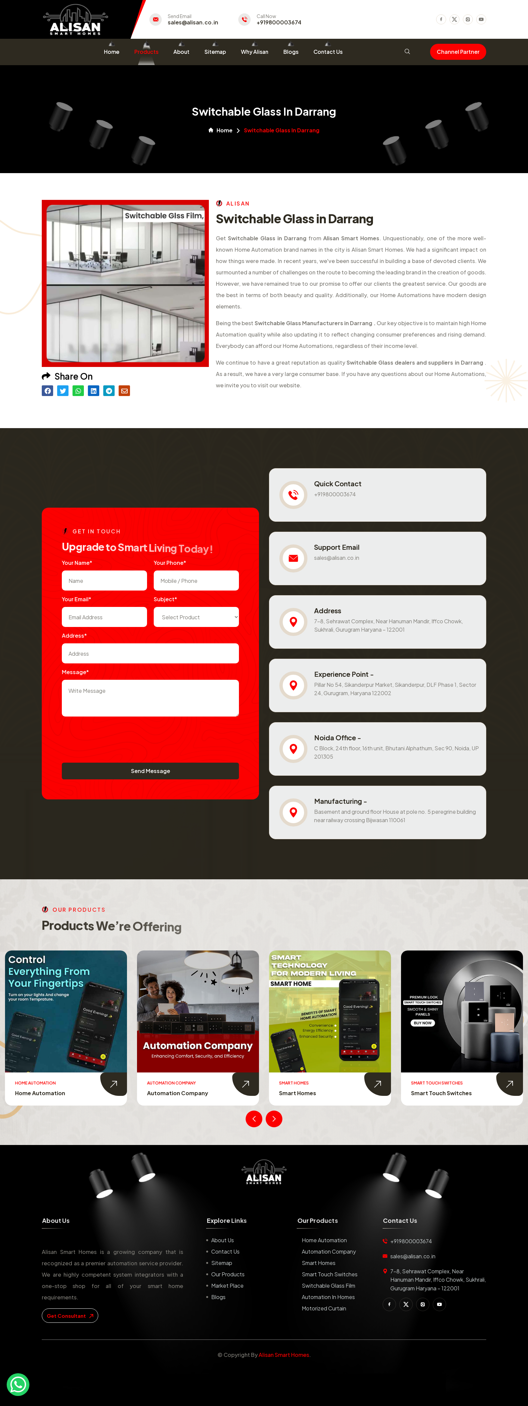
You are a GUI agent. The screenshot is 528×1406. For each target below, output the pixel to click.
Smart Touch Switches (441, 1093)
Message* (75, 671)
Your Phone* (170, 562)
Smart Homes (297, 1093)
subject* (165, 599)
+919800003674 (279, 22)
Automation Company (177, 1093)
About (181, 51)
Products (146, 51)
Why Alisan (254, 51)
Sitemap (215, 51)
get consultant (70, 1315)
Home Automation (40, 1093)
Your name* (77, 562)
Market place (227, 1285)
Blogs (290, 51)
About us (222, 1240)
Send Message (150, 770)
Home (111, 51)
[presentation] (112, 736)
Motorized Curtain (324, 1308)
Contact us (225, 1251)
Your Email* (76, 599)
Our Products (228, 1274)
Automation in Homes (328, 1296)
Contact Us (328, 51)
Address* (74, 635)
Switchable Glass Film (328, 1285)
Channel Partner (458, 51)
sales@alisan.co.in (193, 22)
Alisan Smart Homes (284, 1354)
